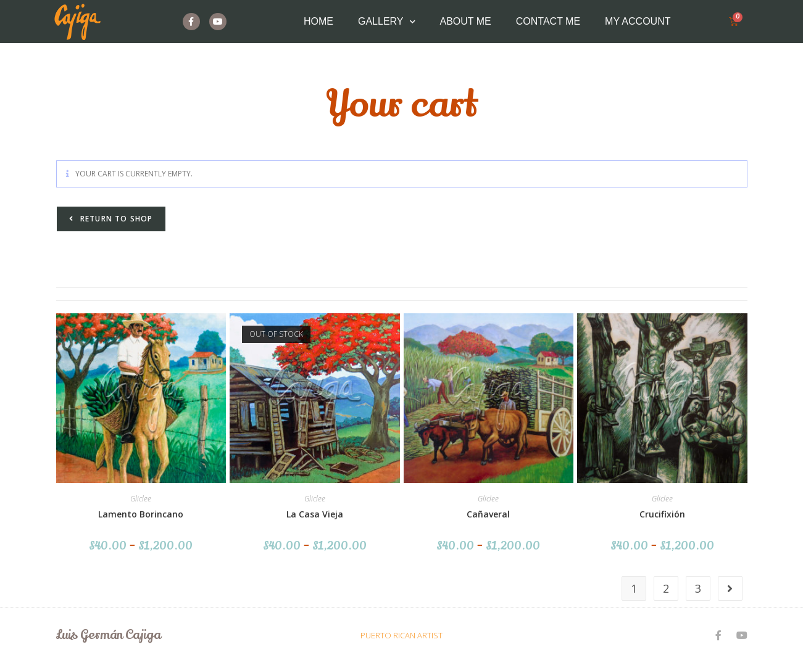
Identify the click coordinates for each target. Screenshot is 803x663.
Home (318, 21)
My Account (637, 21)
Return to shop (115, 218)
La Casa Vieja (314, 514)
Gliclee (140, 498)
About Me (465, 21)
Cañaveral (488, 514)
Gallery (386, 21)
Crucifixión (662, 514)
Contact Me (548, 21)
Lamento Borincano (140, 514)
